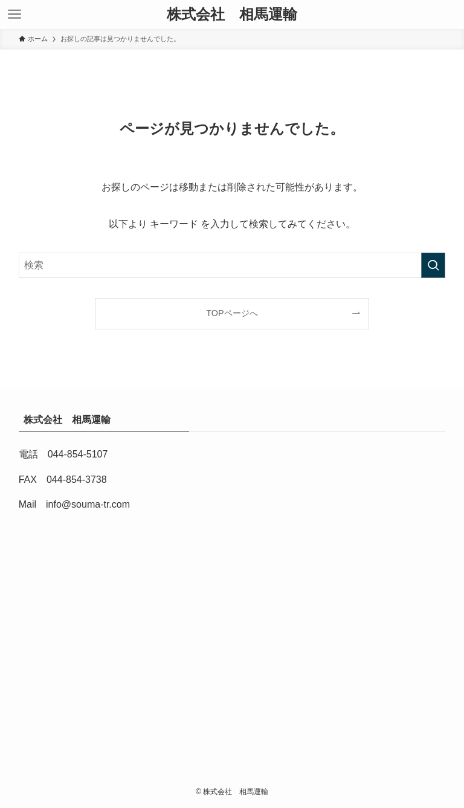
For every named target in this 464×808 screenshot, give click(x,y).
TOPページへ (231, 313)
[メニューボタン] (14, 14)
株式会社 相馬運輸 (235, 14)
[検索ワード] (232, 265)
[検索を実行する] (433, 265)
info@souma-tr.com (88, 504)
